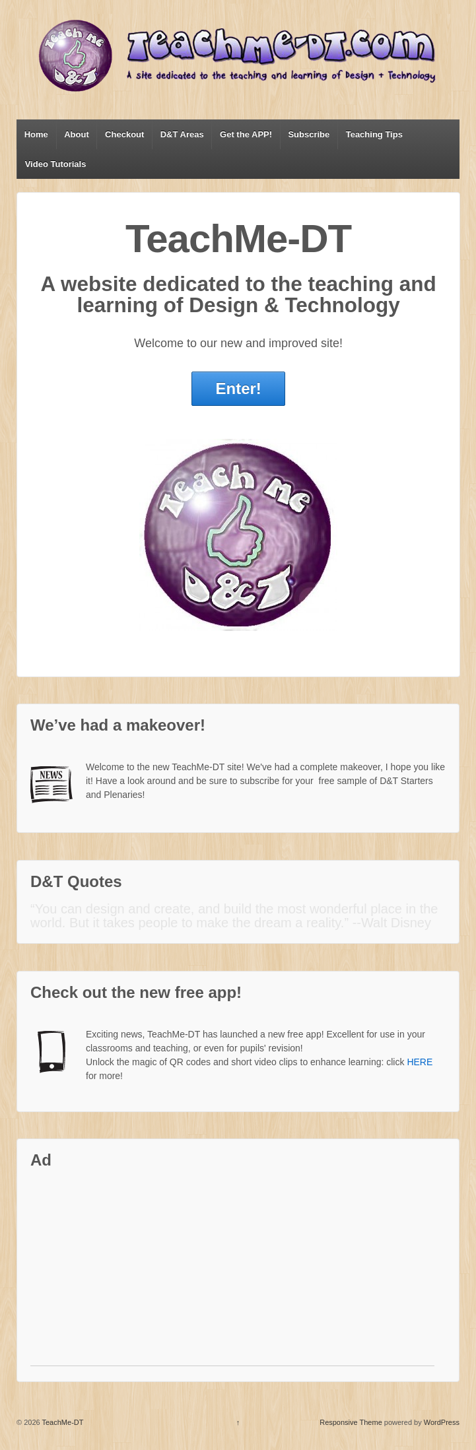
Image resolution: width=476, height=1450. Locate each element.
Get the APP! (246, 134)
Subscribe (308, 134)
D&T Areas (182, 134)
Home (36, 134)
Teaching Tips (374, 134)
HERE (419, 1062)
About (76, 134)
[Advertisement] (232, 1273)
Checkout (124, 134)
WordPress (441, 1422)
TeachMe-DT (62, 1422)
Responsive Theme (351, 1422)
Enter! (238, 388)
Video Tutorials (55, 164)
